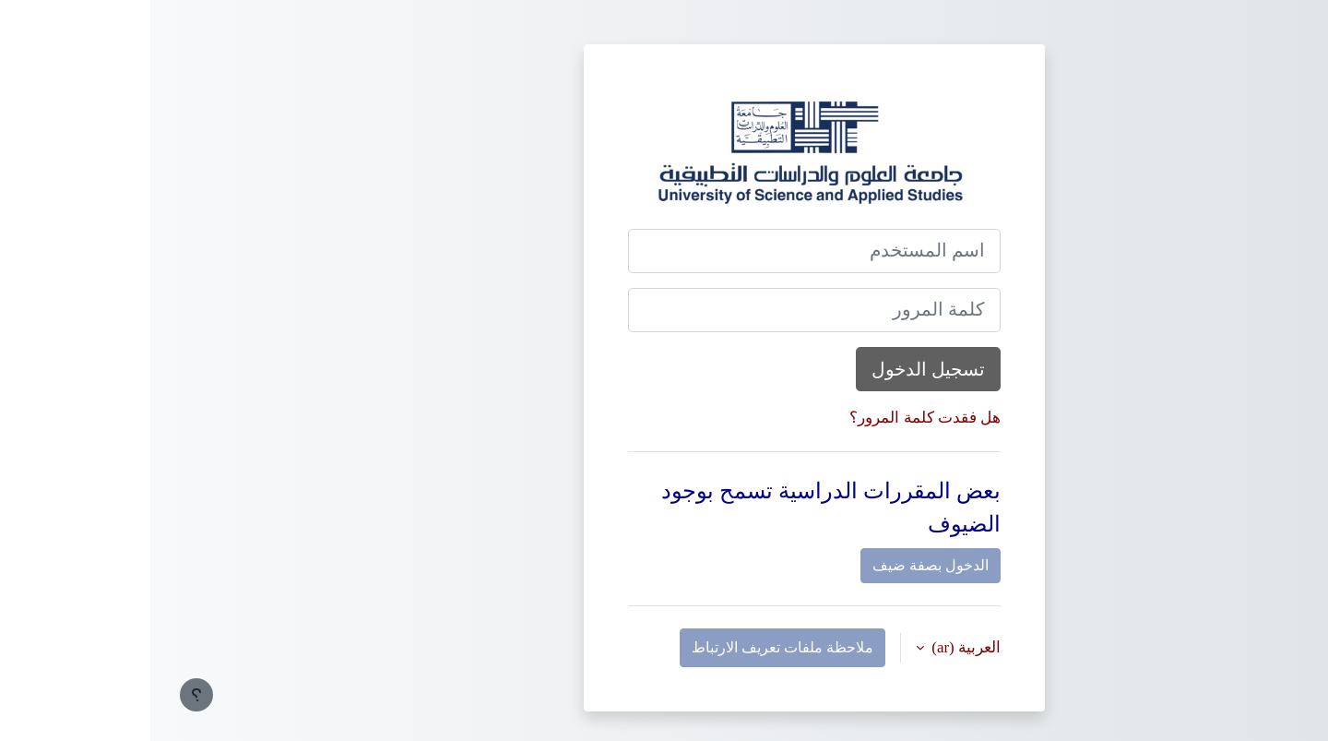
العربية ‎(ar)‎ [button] (813, 647)
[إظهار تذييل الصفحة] (46, 694)
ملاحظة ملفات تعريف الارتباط (632, 647)
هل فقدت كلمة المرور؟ (774, 417)
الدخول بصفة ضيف (780, 565)
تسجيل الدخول (778, 369)
